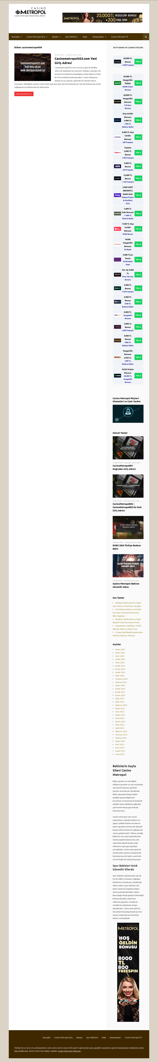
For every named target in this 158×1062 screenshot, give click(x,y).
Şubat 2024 (120, 688)
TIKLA (138, 61)
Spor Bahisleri (71, 36)
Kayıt (85, 36)
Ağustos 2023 (121, 705)
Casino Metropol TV (119, 36)
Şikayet (56, 36)
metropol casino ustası (74, 55)
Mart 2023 (119, 711)
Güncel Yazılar (120, 432)
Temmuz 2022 (121, 734)
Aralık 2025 (120, 666)
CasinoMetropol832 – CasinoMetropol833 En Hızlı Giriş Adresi (127, 507)
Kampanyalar (99, 36)
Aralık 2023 (120, 692)
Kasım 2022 (120, 721)
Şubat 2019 (120, 751)
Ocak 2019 (119, 754)
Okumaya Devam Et (23, 94)
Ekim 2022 (119, 724)
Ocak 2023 (119, 718)
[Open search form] (146, 36)
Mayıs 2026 (120, 649)
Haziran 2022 (121, 738)
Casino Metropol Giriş (37, 36)
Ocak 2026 (119, 662)
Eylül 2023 (119, 702)
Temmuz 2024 (121, 679)
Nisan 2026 (120, 652)
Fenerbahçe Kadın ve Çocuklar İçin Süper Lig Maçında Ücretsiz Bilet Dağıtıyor (127, 612)
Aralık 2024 (120, 672)
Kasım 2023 (120, 695)
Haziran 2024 (121, 682)
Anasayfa (17, 36)
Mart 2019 (119, 747)
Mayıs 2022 (120, 741)
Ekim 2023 (119, 698)
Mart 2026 (119, 656)
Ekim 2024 (119, 675)
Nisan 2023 (120, 708)
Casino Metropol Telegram (69, 1051)
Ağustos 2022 (121, 731)
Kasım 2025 (120, 669)
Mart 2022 (119, 744)
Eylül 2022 (119, 728)
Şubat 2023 (120, 715)
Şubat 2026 (120, 659)
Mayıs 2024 (120, 685)
